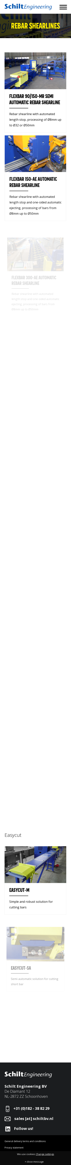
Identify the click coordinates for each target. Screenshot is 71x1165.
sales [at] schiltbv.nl (33, 1118)
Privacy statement (14, 1147)
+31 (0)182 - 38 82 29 (31, 1108)
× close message (34, 1161)
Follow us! (23, 1128)
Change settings (45, 1154)
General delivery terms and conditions (25, 1141)
